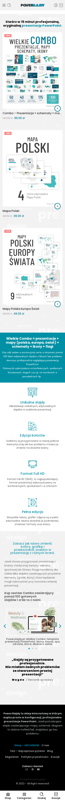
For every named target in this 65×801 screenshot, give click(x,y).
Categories (24, 796)
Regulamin (12, 757)
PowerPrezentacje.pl (32, 779)
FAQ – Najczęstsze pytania (27, 751)
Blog (50, 751)
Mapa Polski (11, 211)
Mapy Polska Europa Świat (21, 309)
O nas (45, 745)
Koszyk (55, 757)
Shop (8, 796)
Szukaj (41, 796)
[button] (57, 108)
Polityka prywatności (34, 757)
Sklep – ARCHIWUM (26, 745)
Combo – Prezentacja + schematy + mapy (32, 113)
